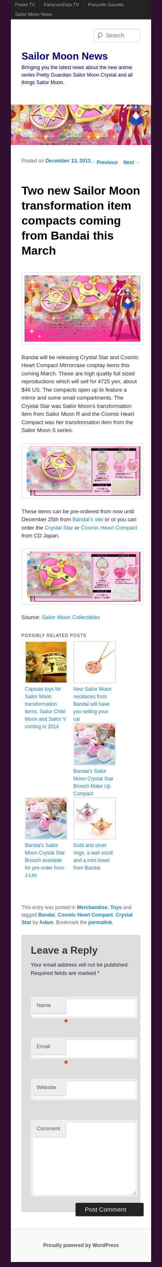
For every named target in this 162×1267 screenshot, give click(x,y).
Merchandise (92, 907)
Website (46, 1087)
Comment (48, 1128)
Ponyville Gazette (106, 4)
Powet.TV (25, 4)
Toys (116, 907)
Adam (46, 922)
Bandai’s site (88, 519)
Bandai (46, 915)
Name (51, 1007)
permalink (100, 922)
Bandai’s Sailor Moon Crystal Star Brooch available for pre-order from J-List (45, 860)
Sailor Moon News (33, 14)
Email (51, 1049)
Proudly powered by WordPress (81, 1245)
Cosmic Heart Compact (109, 528)
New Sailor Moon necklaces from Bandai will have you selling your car (92, 704)
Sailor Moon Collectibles (71, 617)
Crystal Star (59, 528)
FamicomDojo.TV (61, 4)
